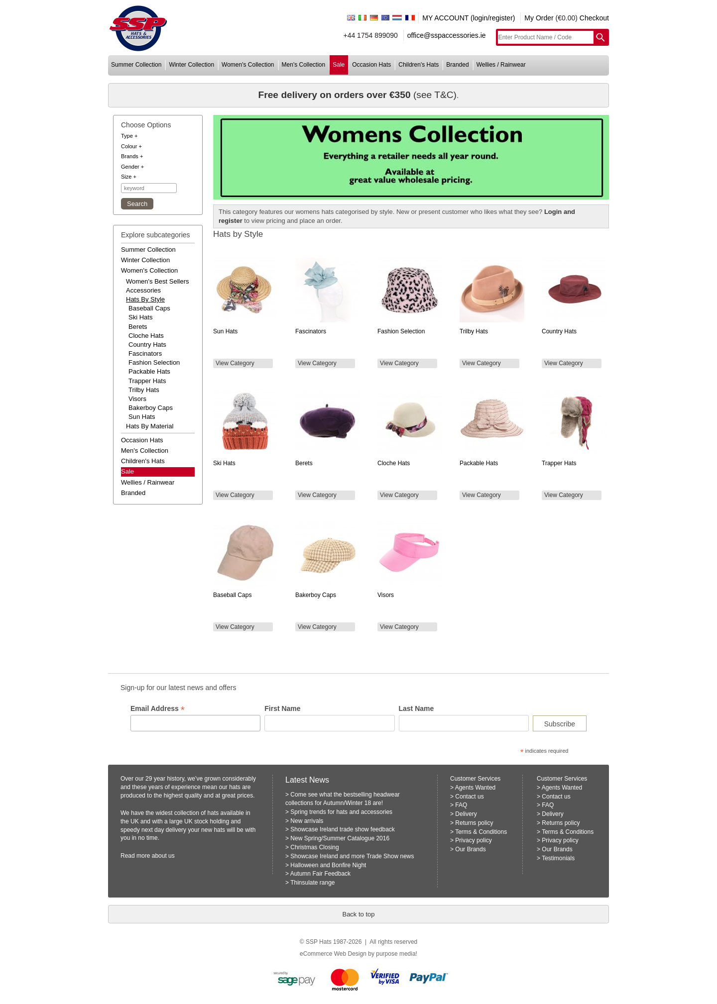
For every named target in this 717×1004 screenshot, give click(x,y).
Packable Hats (149, 371)
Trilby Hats (143, 390)
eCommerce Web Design (333, 953)
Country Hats (147, 344)
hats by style (145, 299)
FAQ (461, 805)
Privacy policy (473, 840)
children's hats (418, 64)
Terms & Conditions (481, 831)
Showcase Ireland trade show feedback (342, 829)
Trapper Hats (147, 381)
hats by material (149, 426)
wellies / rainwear (501, 64)
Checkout (594, 18)
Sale (127, 471)
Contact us (469, 796)
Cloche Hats (146, 335)
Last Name (416, 708)
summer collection (136, 64)
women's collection (248, 64)
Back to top (358, 914)
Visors (137, 398)
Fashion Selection (154, 362)
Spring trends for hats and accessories (341, 811)
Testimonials (558, 858)
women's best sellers (157, 281)
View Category (235, 363)
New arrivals (306, 820)
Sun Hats (141, 416)
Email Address (157, 708)
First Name (282, 708)
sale (339, 64)
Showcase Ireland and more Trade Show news (352, 856)
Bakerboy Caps (150, 407)
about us (163, 855)
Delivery (466, 813)
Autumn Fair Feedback (320, 873)
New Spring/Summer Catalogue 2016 (339, 838)
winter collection (191, 64)
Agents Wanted (475, 787)
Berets (137, 326)
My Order (538, 18)
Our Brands (470, 849)
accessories (143, 290)
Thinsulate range (312, 882)
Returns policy (474, 822)
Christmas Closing (314, 847)
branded (457, 64)
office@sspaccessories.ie (446, 35)
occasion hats (371, 64)
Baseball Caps (149, 308)
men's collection (304, 64)
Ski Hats (140, 317)
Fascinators (145, 353)
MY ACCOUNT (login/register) (468, 18)
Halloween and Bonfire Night (328, 865)
